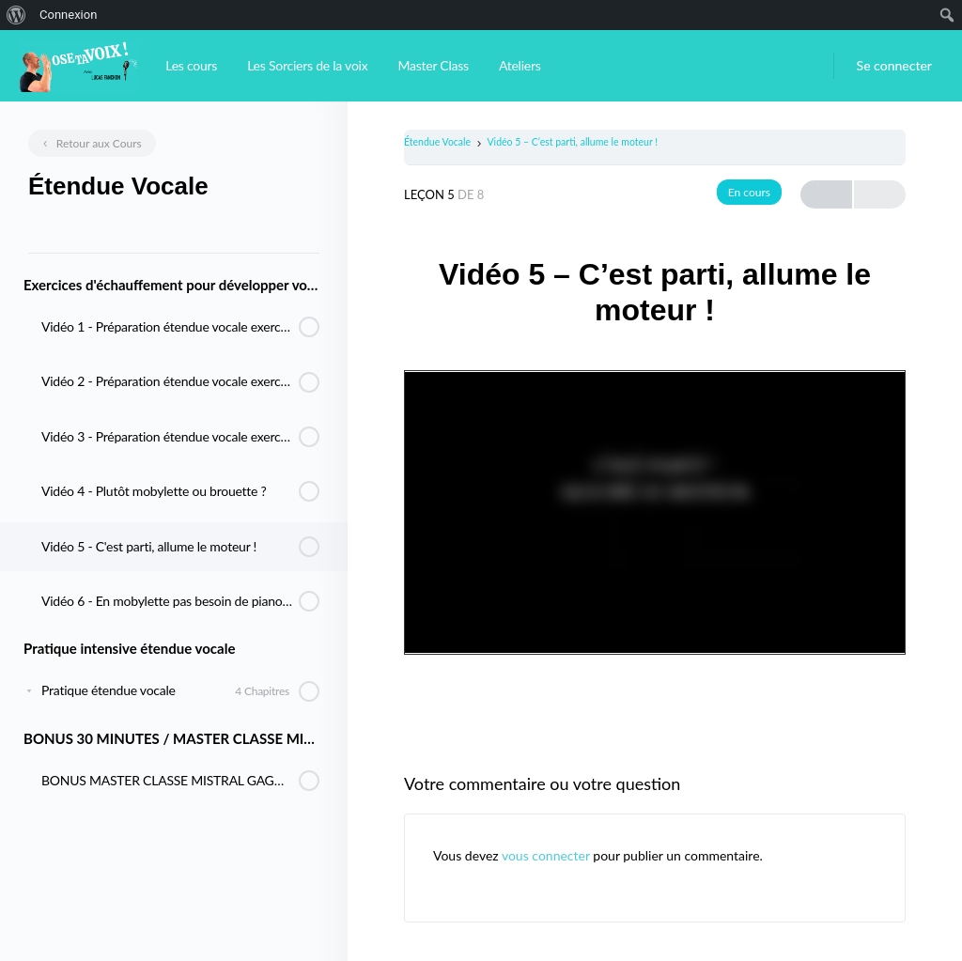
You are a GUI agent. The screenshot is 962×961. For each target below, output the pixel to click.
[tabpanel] (655, 511)
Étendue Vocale (437, 141)
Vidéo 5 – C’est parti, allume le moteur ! (573, 141)
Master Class (432, 65)
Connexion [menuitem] (68, 15)
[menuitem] (16, 15)
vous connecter (546, 855)
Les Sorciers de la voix (307, 65)
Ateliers (520, 65)
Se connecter (894, 65)
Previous (826, 195)
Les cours (191, 65)
